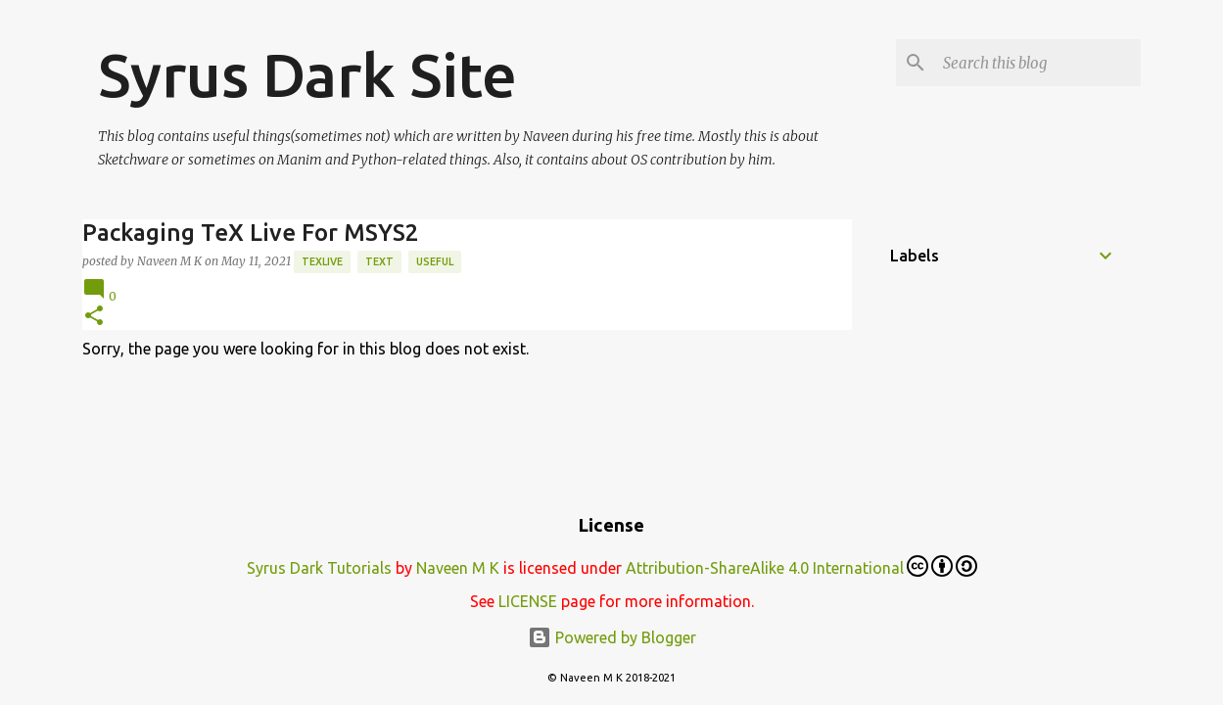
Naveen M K (457, 568)
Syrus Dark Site (307, 74)
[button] (94, 317)
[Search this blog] (1038, 62)
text (379, 261)
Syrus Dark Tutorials (319, 568)
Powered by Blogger (612, 637)
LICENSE (527, 601)
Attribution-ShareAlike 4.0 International (801, 566)
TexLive (322, 261)
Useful (434, 261)
